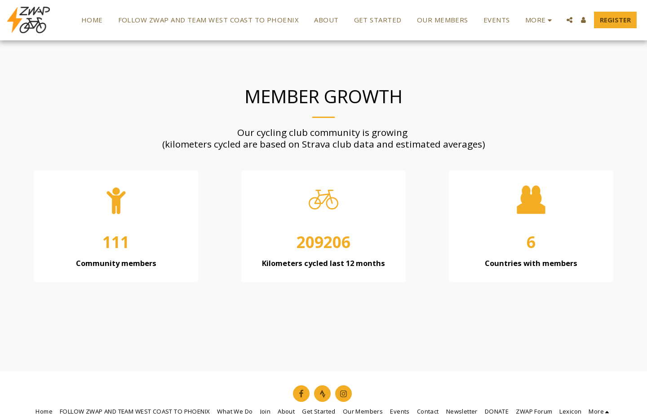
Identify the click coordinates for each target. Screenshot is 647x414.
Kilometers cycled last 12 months (323, 263)
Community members (116, 263)
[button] (569, 20)
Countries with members (531, 263)
